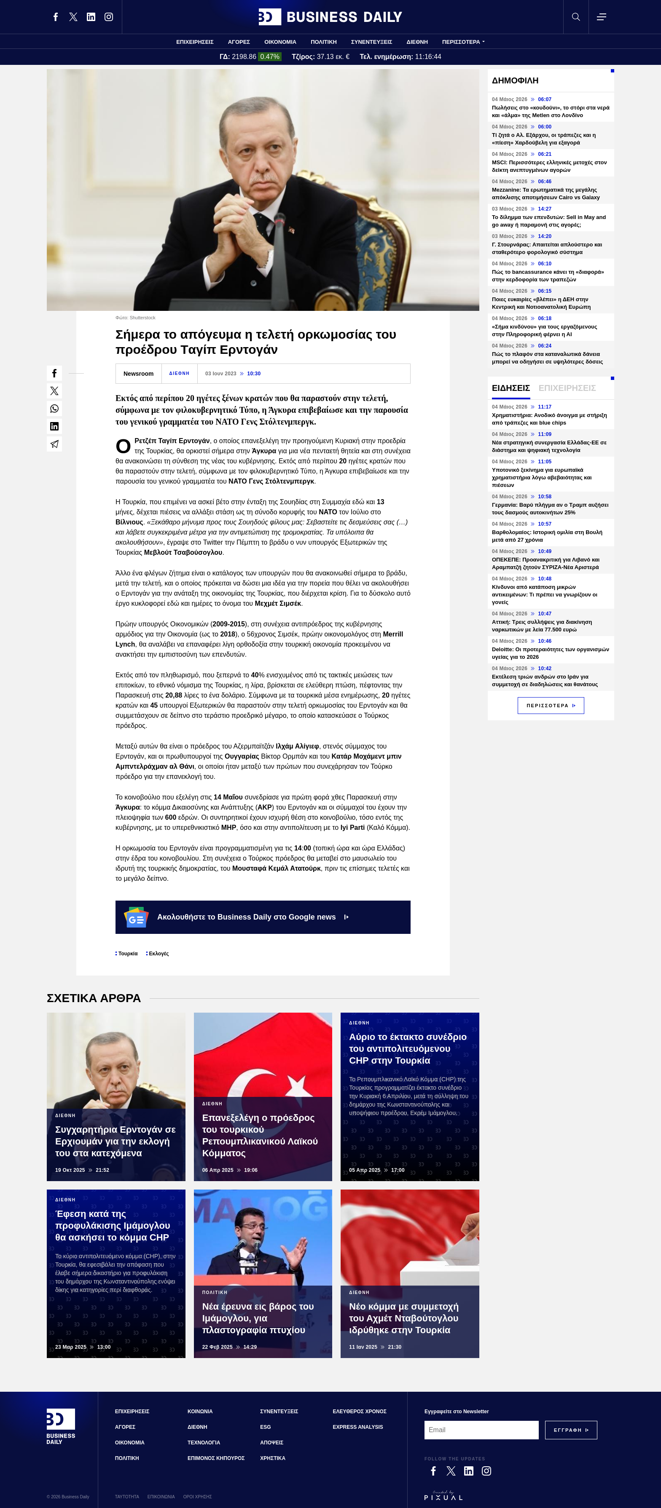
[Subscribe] (568, 1430)
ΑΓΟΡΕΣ (239, 42)
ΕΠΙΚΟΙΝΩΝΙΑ (161, 1497)
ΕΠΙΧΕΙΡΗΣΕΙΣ (195, 42)
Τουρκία (128, 954)
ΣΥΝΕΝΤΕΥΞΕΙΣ (371, 42)
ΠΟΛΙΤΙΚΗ (324, 42)
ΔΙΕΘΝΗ (417, 42)
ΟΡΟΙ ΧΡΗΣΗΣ (197, 1497)
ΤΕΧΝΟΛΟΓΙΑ (204, 1443)
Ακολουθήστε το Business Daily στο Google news (236, 917)
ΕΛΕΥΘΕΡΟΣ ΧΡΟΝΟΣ (360, 1411)
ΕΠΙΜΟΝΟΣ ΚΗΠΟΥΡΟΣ (216, 1458)
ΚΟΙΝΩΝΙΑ (200, 1411)
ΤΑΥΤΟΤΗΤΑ (127, 1497)
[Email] (482, 1430)
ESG (265, 1427)
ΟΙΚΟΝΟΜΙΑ (280, 42)
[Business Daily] (61, 1443)
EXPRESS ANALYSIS (358, 1427)
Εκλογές (159, 954)
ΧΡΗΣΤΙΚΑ (272, 1458)
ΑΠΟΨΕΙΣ (271, 1443)
